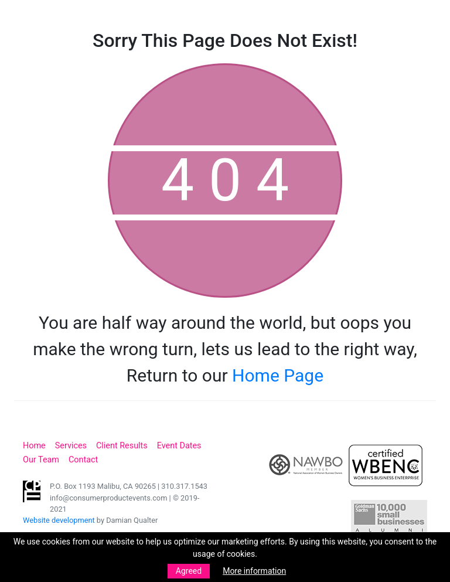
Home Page (277, 375)
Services (71, 446)
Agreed (189, 571)
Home (34, 446)
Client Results (122, 446)
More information (254, 571)
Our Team (41, 460)
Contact (83, 460)
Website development (59, 520)
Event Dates (179, 446)
